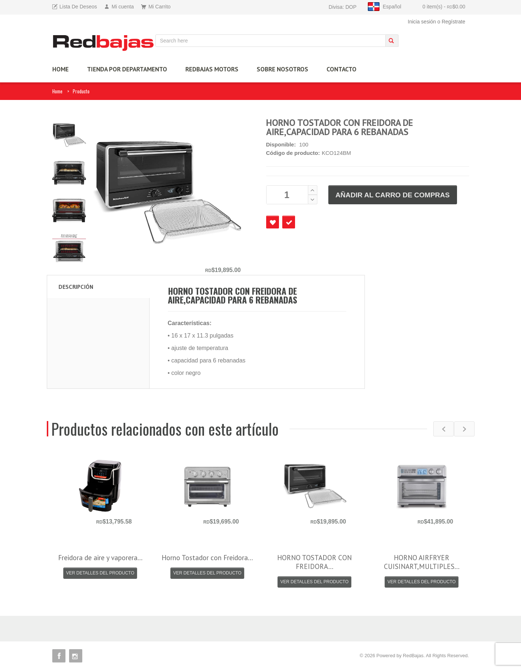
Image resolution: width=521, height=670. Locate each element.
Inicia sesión (422, 22)
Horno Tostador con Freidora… (207, 557)
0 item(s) (443, 7)
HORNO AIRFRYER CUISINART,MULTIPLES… (422, 562)
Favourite (272, 222)
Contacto (341, 69)
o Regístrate (451, 22)
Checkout (288, 222)
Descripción (75, 286)
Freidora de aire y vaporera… (100, 557)
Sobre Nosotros (282, 69)
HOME (60, 69)
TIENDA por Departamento (127, 69)
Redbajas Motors (211, 69)
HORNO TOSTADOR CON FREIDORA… (314, 562)
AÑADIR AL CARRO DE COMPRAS (393, 195)
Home (57, 91)
